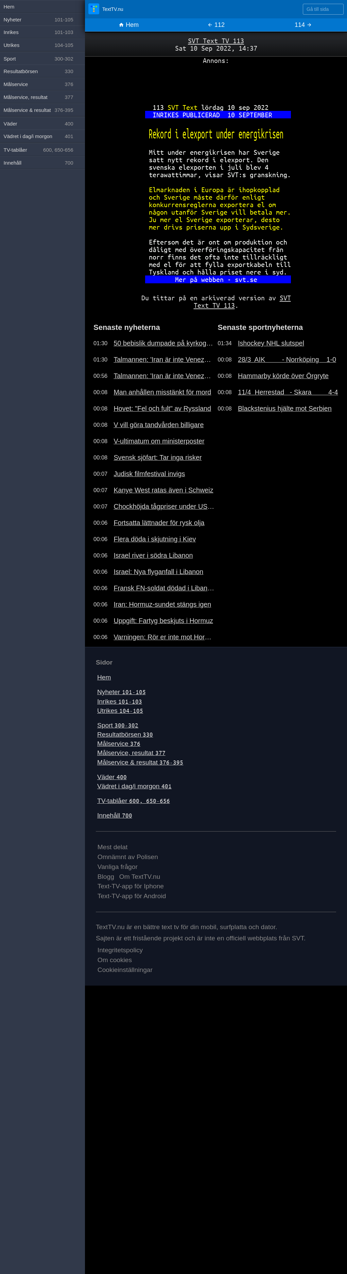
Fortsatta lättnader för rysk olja (159, 522)
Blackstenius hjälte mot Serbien (285, 408)
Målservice (118, 743)
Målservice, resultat (131, 752)
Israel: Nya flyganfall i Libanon (158, 571)
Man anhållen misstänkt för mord (162, 392)
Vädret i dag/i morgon (134, 786)
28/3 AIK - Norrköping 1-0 (287, 359)
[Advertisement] (216, 81)
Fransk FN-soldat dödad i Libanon (164, 588)
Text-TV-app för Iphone (131, 886)
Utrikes (120, 710)
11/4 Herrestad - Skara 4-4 (288, 392)
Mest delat (113, 847)
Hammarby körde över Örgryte (283, 376)
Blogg (106, 876)
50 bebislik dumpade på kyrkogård (164, 343)
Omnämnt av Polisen (128, 856)
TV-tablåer (133, 800)
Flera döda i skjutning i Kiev (155, 539)
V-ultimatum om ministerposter (159, 441)
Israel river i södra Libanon (153, 555)
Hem (129, 24)
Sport (117, 725)
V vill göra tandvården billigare (159, 425)
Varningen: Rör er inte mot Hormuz (164, 637)
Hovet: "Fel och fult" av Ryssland (162, 408)
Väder (112, 777)
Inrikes (119, 701)
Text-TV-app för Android (132, 896)
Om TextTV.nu (139, 876)
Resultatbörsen (125, 734)
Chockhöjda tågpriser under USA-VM (164, 506)
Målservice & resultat (140, 762)
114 (303, 24)
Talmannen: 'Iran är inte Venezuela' (164, 376)
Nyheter (121, 691)
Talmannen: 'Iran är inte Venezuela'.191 (164, 359)
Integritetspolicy (120, 950)
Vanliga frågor (118, 866)
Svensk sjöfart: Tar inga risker (158, 457)
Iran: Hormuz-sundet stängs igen (162, 604)
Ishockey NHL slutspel (271, 343)
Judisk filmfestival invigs (149, 473)
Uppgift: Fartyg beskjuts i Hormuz (163, 620)
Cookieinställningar (125, 969)
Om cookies (115, 959)
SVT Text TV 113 (216, 41)
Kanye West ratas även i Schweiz (163, 490)
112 (216, 24)
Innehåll (114, 815)
